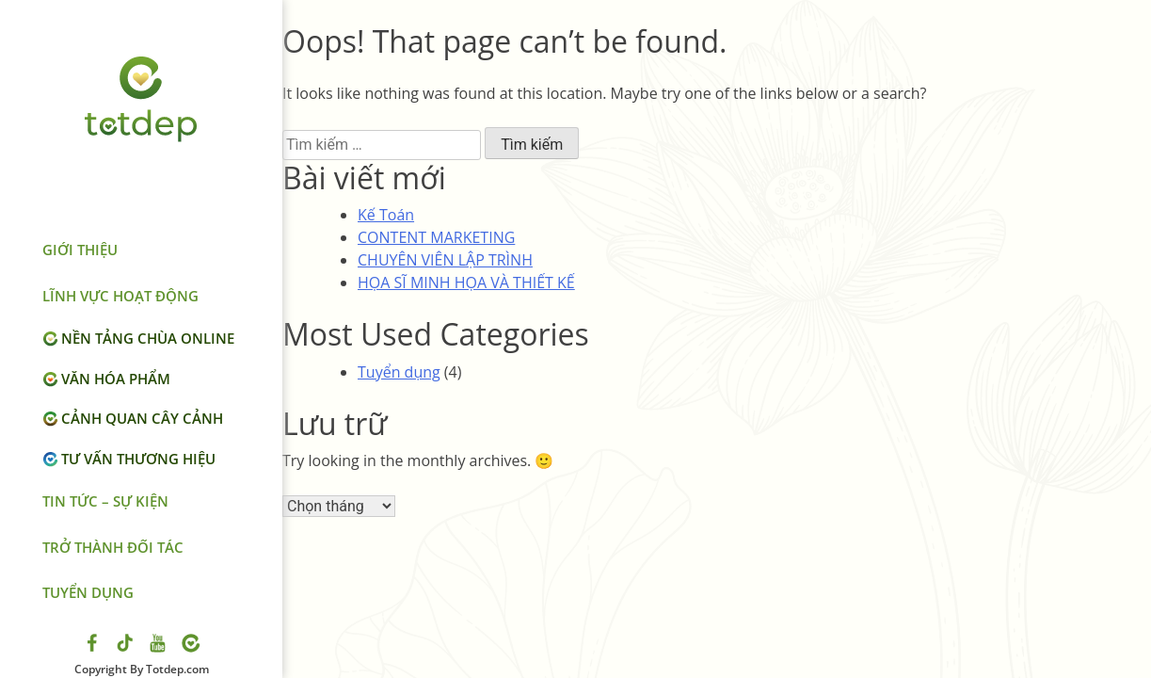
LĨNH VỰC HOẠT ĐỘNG (120, 295)
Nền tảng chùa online (147, 338)
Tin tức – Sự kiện (105, 501)
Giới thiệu (80, 249)
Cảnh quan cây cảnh (142, 418)
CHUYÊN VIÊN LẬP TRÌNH (445, 260)
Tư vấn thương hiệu (138, 458)
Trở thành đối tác (113, 547)
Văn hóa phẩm (115, 378)
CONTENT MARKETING (436, 237)
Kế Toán (386, 214)
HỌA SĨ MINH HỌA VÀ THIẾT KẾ (466, 282)
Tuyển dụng (88, 592)
